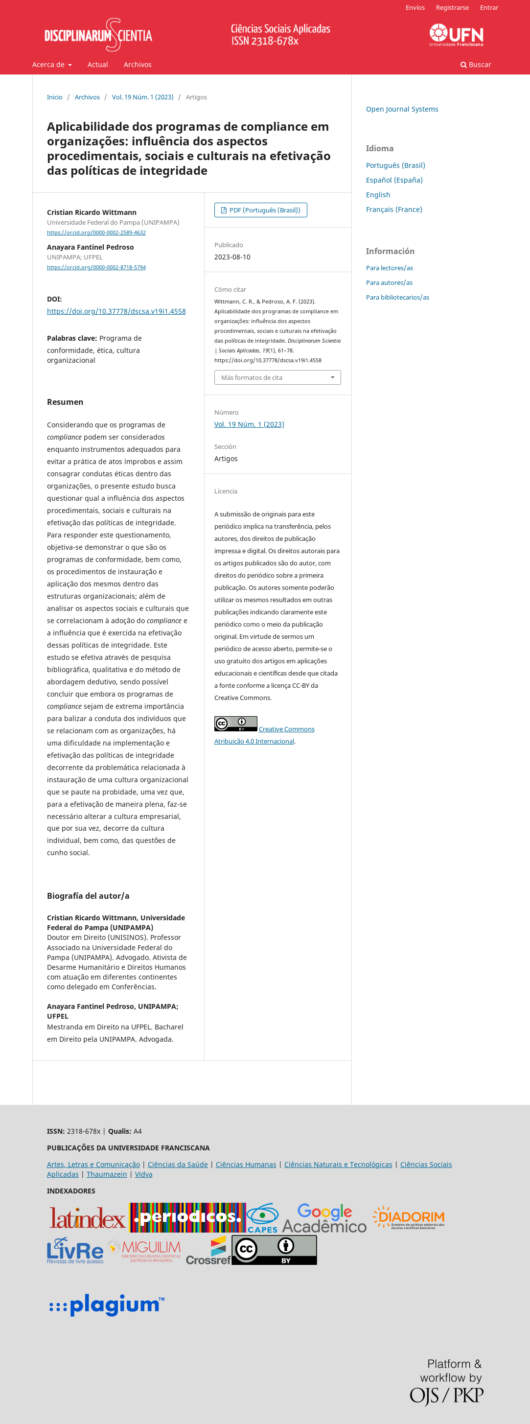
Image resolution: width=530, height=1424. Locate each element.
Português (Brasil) (395, 165)
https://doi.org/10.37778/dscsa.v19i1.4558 (116, 311)
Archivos (138, 64)
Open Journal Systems (402, 109)
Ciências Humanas (246, 1164)
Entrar (489, 7)
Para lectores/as (389, 267)
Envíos (415, 7)
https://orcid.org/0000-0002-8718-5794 (96, 267)
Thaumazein (107, 1174)
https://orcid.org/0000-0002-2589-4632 (96, 232)
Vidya (144, 1174)
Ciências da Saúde (178, 1164)
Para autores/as (389, 282)
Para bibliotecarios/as (397, 297)
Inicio (55, 97)
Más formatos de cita (251, 377)
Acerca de (49, 64)
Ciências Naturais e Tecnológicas (338, 1164)
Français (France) (394, 209)
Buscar (476, 64)
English (378, 194)
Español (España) (394, 180)
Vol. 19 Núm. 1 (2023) (143, 97)
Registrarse (452, 7)
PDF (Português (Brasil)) (264, 210)
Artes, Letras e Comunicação (93, 1164)
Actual (98, 64)
